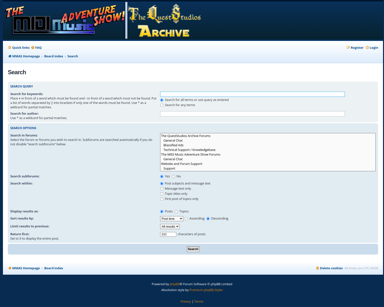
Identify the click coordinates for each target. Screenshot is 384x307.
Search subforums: (24, 176)
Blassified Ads (268, 145)
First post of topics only (179, 198)
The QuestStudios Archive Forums (268, 136)
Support (268, 168)
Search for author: (24, 113)
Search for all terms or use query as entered (194, 100)
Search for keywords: (26, 94)
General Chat (268, 140)
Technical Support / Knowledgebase (268, 149)
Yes (165, 176)
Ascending (194, 218)
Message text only (175, 188)
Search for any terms (177, 105)
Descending (217, 218)
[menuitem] (36, 47)
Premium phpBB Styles (206, 290)
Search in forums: (24, 135)
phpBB (175, 284)
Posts (166, 211)
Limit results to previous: (29, 226)
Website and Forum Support (268, 163)
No (176, 176)
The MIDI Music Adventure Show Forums (268, 154)
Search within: (21, 183)
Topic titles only (173, 193)
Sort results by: (22, 218)
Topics (182, 211)
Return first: (19, 234)
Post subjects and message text (185, 183)
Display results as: (24, 211)
